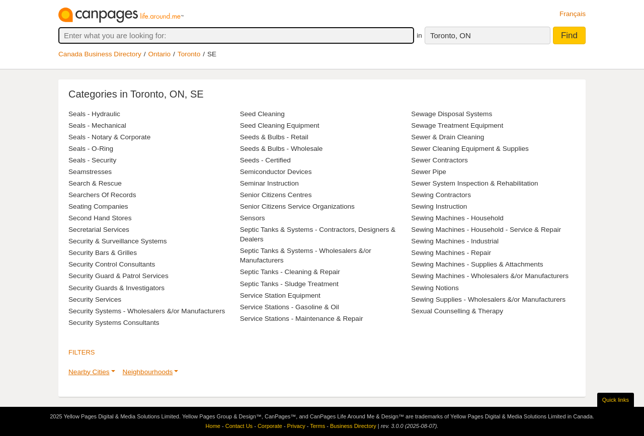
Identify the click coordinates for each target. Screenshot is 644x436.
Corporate (270, 426)
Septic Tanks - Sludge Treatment (289, 284)
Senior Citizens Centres (276, 195)
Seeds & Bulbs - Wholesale (281, 148)
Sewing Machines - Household (457, 218)
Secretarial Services (98, 229)
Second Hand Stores (99, 218)
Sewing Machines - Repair (451, 252)
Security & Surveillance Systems (117, 241)
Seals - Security (92, 160)
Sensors (252, 218)
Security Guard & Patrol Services (118, 276)
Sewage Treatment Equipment (457, 125)
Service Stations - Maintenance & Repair (301, 318)
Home (213, 426)
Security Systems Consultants (113, 322)
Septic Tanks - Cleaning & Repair (290, 272)
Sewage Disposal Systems (451, 114)
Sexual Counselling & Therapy (457, 311)
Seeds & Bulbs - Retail (274, 137)
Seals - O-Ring (90, 148)
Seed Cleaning (262, 114)
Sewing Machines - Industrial (455, 241)
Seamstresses (90, 172)
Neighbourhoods (148, 372)
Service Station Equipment (280, 295)
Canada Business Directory (99, 54)
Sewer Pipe (428, 172)
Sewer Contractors (439, 160)
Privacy (296, 426)
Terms (317, 426)
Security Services (94, 299)
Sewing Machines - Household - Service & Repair (486, 229)
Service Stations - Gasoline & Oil (289, 307)
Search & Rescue (95, 183)
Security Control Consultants (111, 264)
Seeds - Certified (265, 160)
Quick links (615, 400)
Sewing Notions (434, 288)
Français (572, 14)
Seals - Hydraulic (94, 114)
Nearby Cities (89, 372)
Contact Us (239, 426)
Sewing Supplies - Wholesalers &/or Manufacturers (488, 299)
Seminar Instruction (269, 183)
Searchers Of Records (102, 195)
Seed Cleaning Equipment (279, 125)
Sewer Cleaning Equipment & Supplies (470, 148)
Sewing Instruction (439, 206)
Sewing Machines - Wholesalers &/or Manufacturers (490, 276)
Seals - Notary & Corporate (109, 137)
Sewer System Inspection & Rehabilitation (474, 183)
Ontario (159, 54)
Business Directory (353, 426)
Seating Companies (98, 206)
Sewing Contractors (441, 195)
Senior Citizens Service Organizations (297, 206)
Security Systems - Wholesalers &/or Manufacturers (146, 311)
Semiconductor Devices (276, 172)
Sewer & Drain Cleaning (447, 137)
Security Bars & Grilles (102, 252)
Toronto (189, 54)
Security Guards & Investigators (116, 288)
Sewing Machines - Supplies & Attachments (477, 264)
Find (569, 35)
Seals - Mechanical (97, 125)
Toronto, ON (450, 35)
